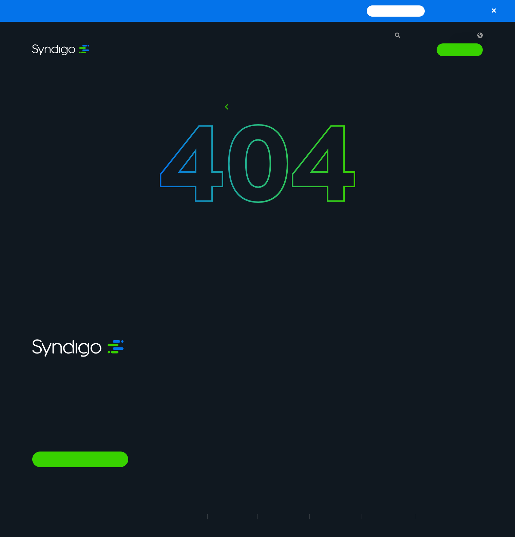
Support (423, 35)
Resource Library (449, 358)
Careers (376, 379)
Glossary (440, 389)
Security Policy (388, 516)
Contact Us (380, 429)
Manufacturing (311, 368)
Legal (193, 516)
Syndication (235, 368)
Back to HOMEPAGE (261, 106)
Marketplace (235, 457)
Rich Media (233, 378)
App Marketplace (387, 399)
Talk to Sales (459, 50)
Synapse (230, 358)
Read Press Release (396, 11)
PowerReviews (237, 437)
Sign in (456, 35)
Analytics (231, 409)
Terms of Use (232, 516)
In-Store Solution (241, 477)
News (373, 419)
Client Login (381, 450)
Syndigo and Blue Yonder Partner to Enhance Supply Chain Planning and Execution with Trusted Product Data (223, 10)
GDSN (227, 388)
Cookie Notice (335, 516)
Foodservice (308, 379)
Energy (301, 434)
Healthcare (306, 424)
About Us (377, 358)
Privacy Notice (283, 516)
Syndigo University (389, 389)
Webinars (440, 379)
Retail (300, 358)
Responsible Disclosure (453, 516)
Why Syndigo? (383, 368)
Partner (375, 409)
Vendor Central (238, 399)
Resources (365, 49)
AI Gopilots (233, 447)
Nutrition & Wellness (244, 467)
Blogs (435, 368)
